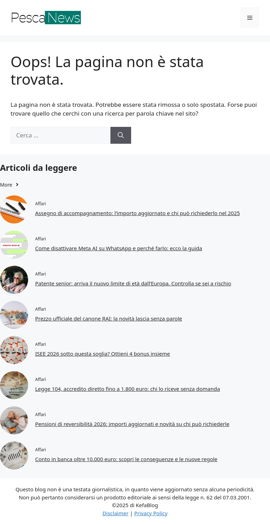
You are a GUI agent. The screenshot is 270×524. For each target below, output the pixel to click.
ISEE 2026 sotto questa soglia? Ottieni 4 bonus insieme (102, 353)
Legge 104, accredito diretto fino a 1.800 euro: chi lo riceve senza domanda (127, 388)
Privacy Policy (151, 513)
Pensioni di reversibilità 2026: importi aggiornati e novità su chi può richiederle (132, 423)
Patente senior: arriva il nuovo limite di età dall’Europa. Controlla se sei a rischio (133, 283)
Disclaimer (116, 513)
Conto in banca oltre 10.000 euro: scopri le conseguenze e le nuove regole (126, 458)
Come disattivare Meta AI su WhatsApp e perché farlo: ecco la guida (118, 248)
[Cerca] (120, 135)
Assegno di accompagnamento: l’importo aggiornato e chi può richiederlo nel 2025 (137, 212)
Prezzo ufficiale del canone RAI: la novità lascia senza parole (108, 318)
